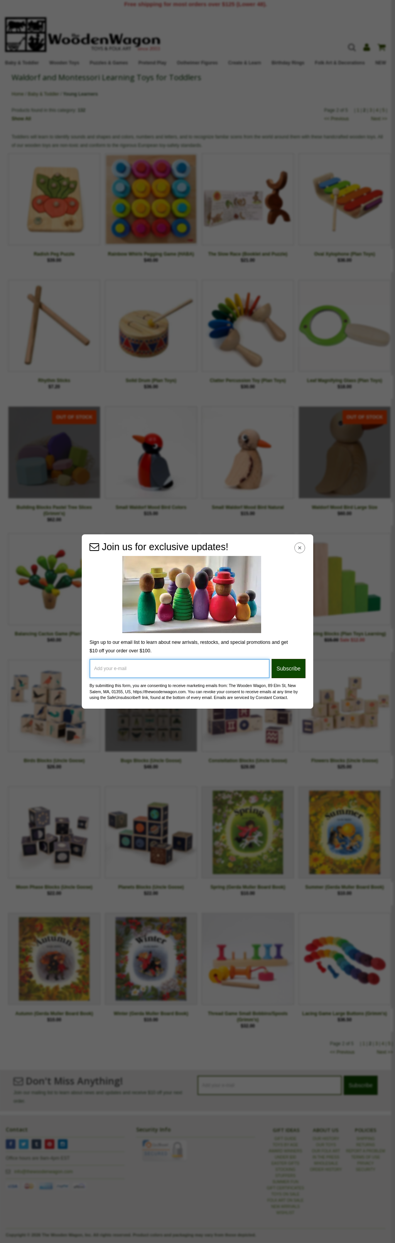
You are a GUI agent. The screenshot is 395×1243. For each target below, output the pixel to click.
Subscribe (288, 668)
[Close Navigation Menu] (300, 547)
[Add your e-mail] (179, 668)
